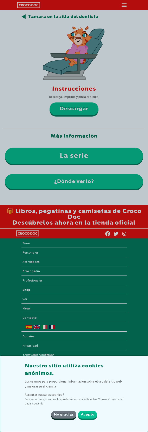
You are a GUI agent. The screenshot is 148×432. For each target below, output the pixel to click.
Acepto (87, 414)
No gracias (64, 414)
